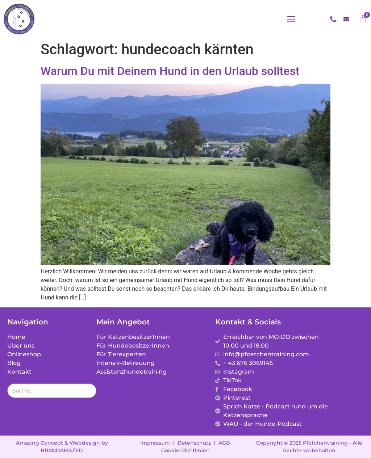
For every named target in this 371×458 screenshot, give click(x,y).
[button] (291, 19)
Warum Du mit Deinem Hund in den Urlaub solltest (170, 71)
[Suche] (89, 391)
